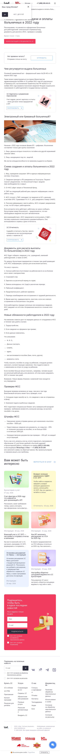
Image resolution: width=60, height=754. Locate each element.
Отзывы (34, 695)
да (5, 14)
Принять (44, 752)
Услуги (20, 683)
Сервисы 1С (22, 693)
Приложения (8, 694)
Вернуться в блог (45, 462)
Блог (33, 709)
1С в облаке (8, 688)
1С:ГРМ (7, 691)
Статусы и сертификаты (36, 690)
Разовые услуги (21, 703)
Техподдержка (37, 702)
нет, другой (18, 14)
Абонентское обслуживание (23, 698)
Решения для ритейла (9, 704)
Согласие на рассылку (49, 716)
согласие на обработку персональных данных (17, 637)
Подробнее (31, 752)
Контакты (35, 699)
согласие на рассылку (20, 678)
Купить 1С (8, 683)
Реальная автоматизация (23, 710)
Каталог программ (7, 699)
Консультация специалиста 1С (20, 41)
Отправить (42, 58)
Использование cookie (50, 700)
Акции (34, 705)
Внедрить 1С (22, 715)
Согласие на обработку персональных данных (50, 708)
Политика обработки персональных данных (50, 693)
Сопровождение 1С (23, 689)
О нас (34, 683)
